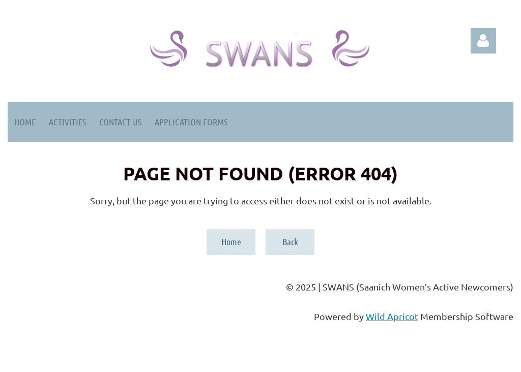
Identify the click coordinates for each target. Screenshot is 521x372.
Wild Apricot (392, 316)
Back (290, 241)
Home (231, 241)
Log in (483, 41)
